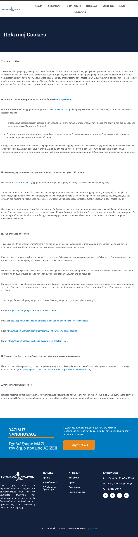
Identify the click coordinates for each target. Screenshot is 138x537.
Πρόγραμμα (91, 6)
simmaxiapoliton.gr (62, 99)
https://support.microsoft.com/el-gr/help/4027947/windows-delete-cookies (42, 331)
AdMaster (94, 528)
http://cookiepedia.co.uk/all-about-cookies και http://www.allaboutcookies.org (54, 369)
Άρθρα (122, 6)
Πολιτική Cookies (77, 492)
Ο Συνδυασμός (74, 6)
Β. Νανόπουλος (50, 482)
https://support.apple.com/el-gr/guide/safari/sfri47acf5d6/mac (38, 341)
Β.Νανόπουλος (54, 6)
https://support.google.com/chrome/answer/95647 (34, 310)
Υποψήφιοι (108, 6)
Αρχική (38, 6)
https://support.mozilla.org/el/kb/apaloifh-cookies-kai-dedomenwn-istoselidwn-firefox (49, 321)
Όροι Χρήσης (75, 487)
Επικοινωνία (80, 12)
